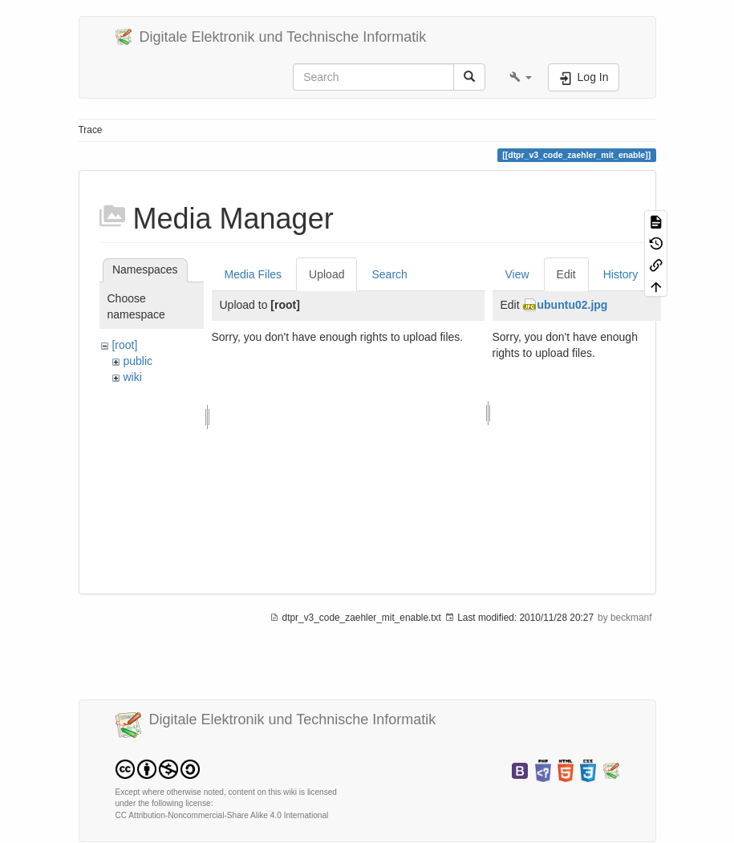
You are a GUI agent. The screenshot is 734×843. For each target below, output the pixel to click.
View (517, 274)
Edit (566, 274)
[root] (124, 344)
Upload (326, 274)
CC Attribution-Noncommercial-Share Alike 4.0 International (222, 815)
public (137, 361)
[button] (520, 77)
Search (389, 274)
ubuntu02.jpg (572, 304)
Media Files (253, 274)
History (621, 274)
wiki (132, 377)
